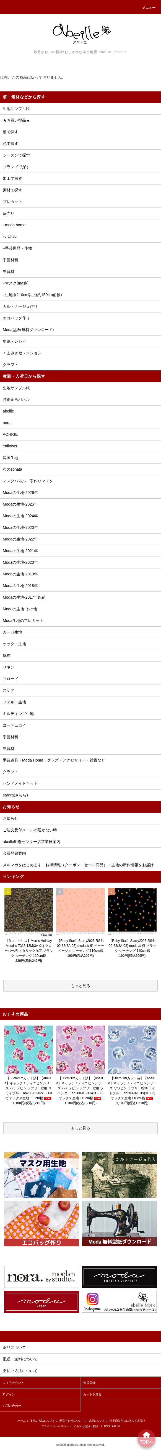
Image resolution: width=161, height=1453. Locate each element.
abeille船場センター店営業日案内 (31, 841)
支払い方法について (42, 1420)
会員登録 (89, 1382)
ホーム (21, 1420)
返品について (97, 1420)
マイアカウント (13, 1382)
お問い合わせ (12, 1405)
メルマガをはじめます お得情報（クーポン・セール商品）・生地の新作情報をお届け (78, 865)
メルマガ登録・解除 (85, 1426)
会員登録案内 (14, 853)
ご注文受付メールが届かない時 (30, 830)
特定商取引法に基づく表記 (126, 1420)
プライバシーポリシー (55, 1426)
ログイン (9, 1394)
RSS (107, 1426)
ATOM (116, 1426)
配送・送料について (71, 1420)
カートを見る (92, 1394)
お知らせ (10, 818)
